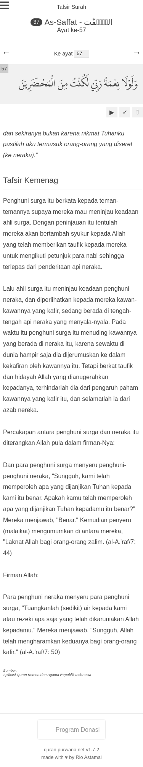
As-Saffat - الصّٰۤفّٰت (78, 22)
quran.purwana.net (64, 749)
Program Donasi (71, 729)
